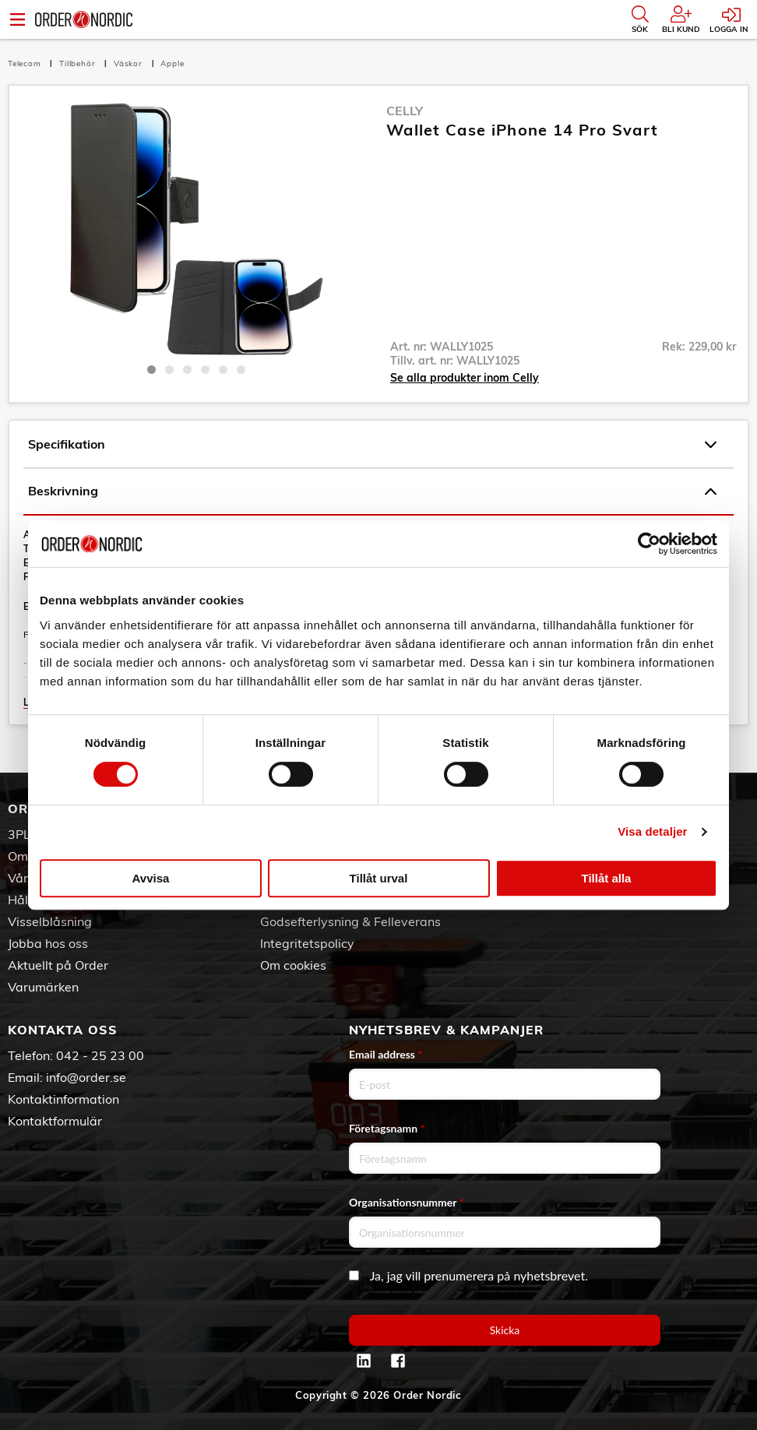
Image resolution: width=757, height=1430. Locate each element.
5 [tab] (223, 370)
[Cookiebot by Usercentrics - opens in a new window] (649, 543)
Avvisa (151, 878)
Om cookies (293, 965)
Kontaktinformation (63, 1099)
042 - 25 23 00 (100, 1055)
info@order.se (86, 1077)
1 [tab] (151, 370)
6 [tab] (241, 370)
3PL (19, 834)
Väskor (130, 63)
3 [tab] (187, 370)
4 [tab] (205, 370)
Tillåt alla (607, 878)
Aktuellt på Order (58, 965)
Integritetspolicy (307, 943)
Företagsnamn (387, 1128)
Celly (404, 110)
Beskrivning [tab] (372, 491)
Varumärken (43, 987)
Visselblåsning (50, 921)
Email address (385, 1054)
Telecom (26, 63)
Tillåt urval (379, 878)
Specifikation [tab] (372, 444)
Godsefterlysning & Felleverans (350, 921)
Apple (172, 63)
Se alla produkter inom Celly (464, 378)
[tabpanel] (196, 228)
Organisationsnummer (406, 1202)
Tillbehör (78, 63)
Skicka (505, 1330)
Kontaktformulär (55, 1121)
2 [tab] (169, 370)
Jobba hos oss (48, 943)
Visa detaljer (652, 831)
